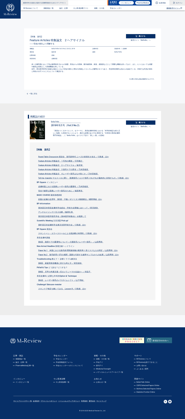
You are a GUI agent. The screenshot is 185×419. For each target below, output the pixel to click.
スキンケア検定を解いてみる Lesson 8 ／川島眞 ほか (62, 289)
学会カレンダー (116, 8)
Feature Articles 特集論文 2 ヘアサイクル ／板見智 (61, 165)
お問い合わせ (142, 365)
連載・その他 (99, 8)
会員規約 (36, 401)
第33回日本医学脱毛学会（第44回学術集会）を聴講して (62, 216)
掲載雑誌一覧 (49, 8)
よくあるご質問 (142, 369)
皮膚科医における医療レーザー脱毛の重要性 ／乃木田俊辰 (63, 186)
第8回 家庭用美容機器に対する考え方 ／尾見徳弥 (60, 263)
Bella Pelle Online (143, 382)
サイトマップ (101, 401)
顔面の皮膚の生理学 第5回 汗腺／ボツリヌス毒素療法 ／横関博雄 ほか (70, 199)
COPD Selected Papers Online (148, 385)
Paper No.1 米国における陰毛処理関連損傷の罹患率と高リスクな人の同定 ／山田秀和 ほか (78, 250)
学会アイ (99, 362)
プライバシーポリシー (48, 401)
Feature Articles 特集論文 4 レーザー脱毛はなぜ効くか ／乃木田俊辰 (68, 174)
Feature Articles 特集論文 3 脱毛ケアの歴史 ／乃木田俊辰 (63, 169)
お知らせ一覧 (101, 382)
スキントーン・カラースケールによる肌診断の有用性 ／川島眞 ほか (67, 233)
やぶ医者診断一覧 (62, 382)
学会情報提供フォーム (64, 362)
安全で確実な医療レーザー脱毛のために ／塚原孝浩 (60, 191)
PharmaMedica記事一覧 (25, 365)
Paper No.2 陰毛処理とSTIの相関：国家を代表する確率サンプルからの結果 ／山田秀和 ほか (78, 255)
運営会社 (92, 401)
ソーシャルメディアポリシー (69, 401)
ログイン (179, 3)
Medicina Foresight (103, 369)
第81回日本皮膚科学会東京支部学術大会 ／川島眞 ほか (62, 225)
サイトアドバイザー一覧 (22, 401)
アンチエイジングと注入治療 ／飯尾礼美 (56, 212)
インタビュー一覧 (22, 382)
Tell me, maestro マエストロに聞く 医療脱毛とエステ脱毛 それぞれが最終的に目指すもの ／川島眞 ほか (83, 178)
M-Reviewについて (30, 8)
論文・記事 (63, 8)
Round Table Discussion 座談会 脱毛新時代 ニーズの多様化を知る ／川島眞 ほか (73, 157)
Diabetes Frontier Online (146, 392)
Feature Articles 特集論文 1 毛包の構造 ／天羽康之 (61, 161)
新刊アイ (99, 365)
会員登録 (162, 3)
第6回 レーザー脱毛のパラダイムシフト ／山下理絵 (61, 280)
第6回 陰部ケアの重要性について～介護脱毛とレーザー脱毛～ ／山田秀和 (70, 242)
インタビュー (126, 3)
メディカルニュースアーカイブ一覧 (109, 372)
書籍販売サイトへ (174, 8)
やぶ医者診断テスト (80, 8)
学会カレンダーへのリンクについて (69, 365)
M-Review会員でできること (147, 362)
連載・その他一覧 (103, 359)
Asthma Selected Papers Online (149, 389)
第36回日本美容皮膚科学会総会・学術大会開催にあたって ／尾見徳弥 (68, 208)
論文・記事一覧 (21, 362)
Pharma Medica (143, 3)
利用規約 (84, 401)
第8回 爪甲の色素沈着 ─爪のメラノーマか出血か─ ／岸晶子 (64, 272)
